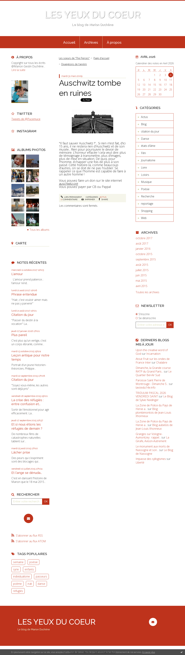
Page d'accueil (101, 58)
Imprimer (88, 199)
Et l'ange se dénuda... (26, 473)
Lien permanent (71, 197)
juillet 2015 (142, 270)
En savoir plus (148, 652)
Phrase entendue (24, 294)
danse (41, 584)
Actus (103, 197)
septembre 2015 (146, 259)
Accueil (69, 42)
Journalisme (148, 160)
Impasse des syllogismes (151, 459)
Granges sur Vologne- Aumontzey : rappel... (149, 435)
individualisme (21, 576)
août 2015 (142, 265)
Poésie (145, 189)
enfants (29, 569)
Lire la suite (18, 70)
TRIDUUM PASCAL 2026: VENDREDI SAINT (151, 394)
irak (30, 584)
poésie (33, 562)
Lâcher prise (20, 452)
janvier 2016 (143, 249)
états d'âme (148, 146)
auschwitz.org (68, 183)
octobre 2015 (144, 254)
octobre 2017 (144, 238)
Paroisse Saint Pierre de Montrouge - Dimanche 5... (152, 382)
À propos (114, 42)
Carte (21, 243)
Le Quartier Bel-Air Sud (154, 373)
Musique (146, 182)
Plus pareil (19, 335)
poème (17, 584)
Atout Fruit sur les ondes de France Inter (153, 360)
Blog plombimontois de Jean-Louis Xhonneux (153, 412)
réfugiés (18, 591)
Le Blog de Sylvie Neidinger (154, 398)
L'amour (17, 274)
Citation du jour (22, 315)
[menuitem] (69, 42)
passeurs (41, 576)
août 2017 (142, 243)
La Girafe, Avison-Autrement (152, 439)
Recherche (147, 196)
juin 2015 (141, 275)
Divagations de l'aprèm (74, 64)
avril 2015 (141, 286)
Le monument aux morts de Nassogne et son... (153, 448)
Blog (144, 124)
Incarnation (153, 354)
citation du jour (150, 131)
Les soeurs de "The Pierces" (74, 58)
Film (143, 153)
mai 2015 (141, 281)
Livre (144, 167)
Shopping (146, 211)
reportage (147, 203)
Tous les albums (39, 230)
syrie (16, 569)
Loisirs (145, 175)
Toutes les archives (147, 292)
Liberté (140, 462)
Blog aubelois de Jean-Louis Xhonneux (154, 427)
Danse (145, 139)
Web (144, 218)
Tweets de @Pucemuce (25, 119)
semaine (18, 562)
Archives (91, 42)
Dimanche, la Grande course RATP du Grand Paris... (153, 369)
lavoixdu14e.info (145, 387)
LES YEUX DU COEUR (92, 14)
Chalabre (161, 362)
